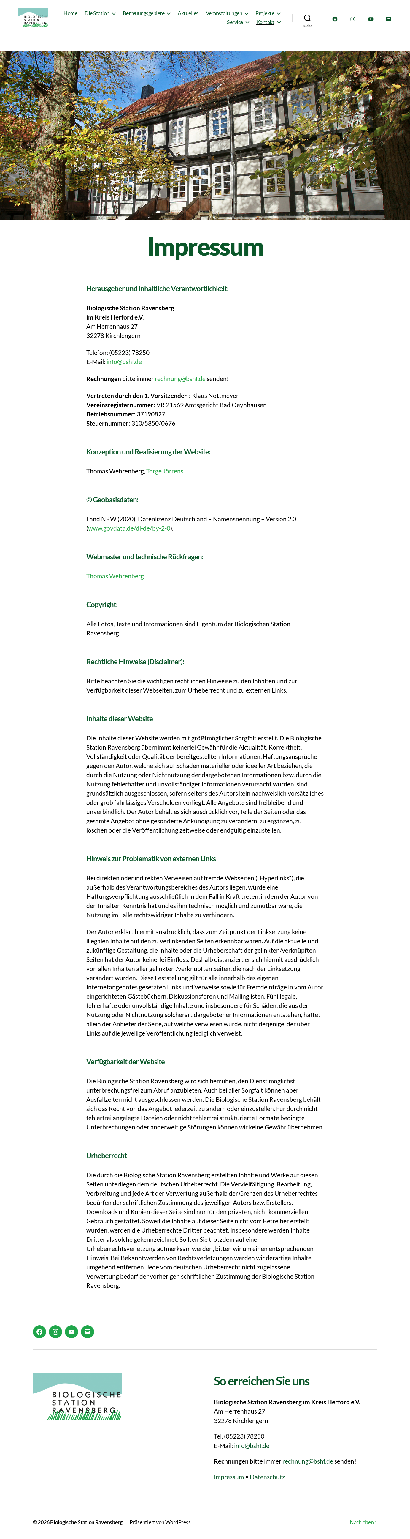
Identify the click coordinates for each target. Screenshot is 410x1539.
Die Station (129, 17)
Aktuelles (220, 17)
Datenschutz (267, 1476)
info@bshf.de (124, 361)
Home (102, 17)
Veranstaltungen (256, 17)
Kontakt (265, 26)
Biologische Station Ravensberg (86, 1522)
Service (235, 26)
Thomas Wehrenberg (115, 576)
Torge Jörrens (164, 471)
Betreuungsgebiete (176, 17)
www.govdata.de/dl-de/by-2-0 (129, 528)
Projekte (204, 26)
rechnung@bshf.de (180, 378)
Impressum (229, 1476)
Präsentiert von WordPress (160, 1522)
